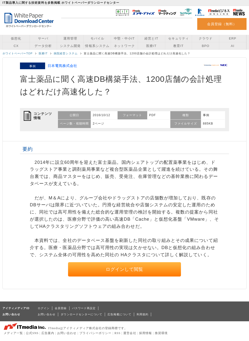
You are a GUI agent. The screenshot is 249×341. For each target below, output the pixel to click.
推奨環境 (161, 333)
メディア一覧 (13, 333)
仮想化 (16, 38)
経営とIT (151, 38)
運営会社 (129, 333)
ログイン (44, 308)
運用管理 (70, 38)
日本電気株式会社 (62, 66)
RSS (117, 333)
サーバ (43, 38)
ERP (232, 38)
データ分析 (43, 46)
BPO (205, 46)
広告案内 (47, 333)
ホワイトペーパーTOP (17, 53)
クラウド (206, 38)
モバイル (97, 38)
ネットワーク (124, 46)
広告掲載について (119, 314)
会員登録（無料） (222, 24)
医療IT (151, 46)
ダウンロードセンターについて (81, 314)
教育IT (178, 46)
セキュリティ (178, 38)
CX (16, 46)
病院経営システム (66, 53)
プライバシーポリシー (95, 333)
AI (232, 46)
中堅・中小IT (124, 38)
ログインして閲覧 (124, 269)
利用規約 (142, 314)
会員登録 (61, 308)
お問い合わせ (46, 314)
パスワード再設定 (84, 308)
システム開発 (70, 46)
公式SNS (32, 333)
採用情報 (145, 333)
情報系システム (97, 46)
